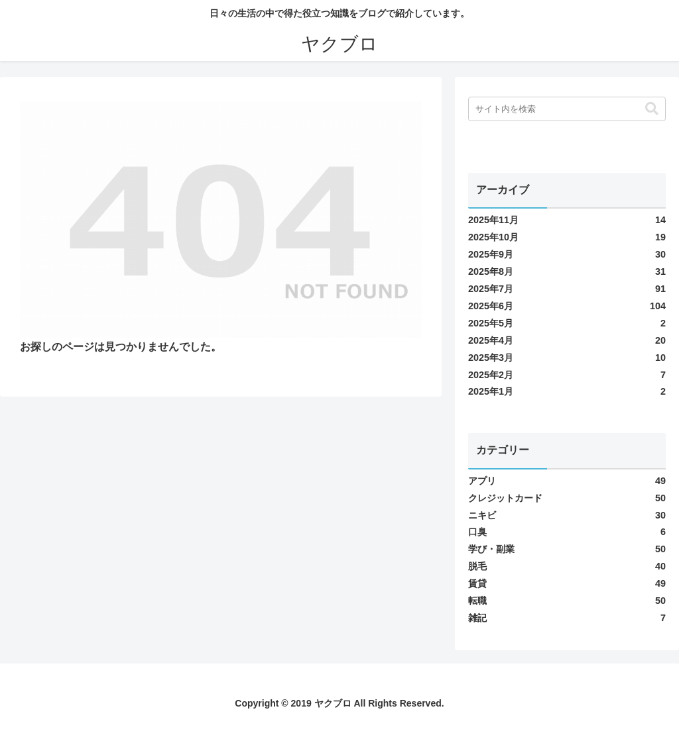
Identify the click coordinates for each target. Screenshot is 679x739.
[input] (567, 109)
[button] (652, 109)
